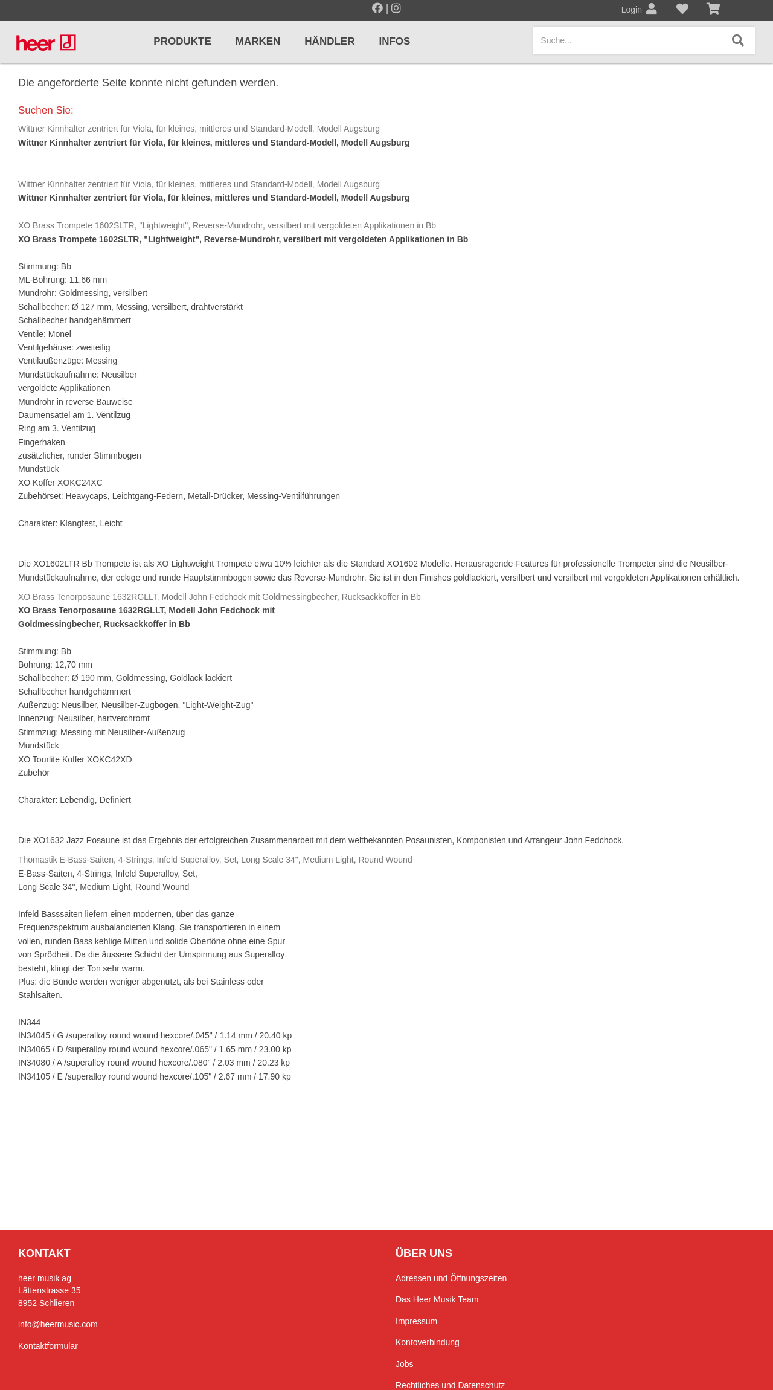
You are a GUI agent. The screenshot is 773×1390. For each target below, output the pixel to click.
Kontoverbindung (428, 1342)
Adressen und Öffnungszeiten (451, 1278)
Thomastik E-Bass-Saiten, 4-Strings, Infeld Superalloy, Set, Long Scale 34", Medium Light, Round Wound (215, 859)
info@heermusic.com (58, 1324)
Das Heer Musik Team (437, 1299)
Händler (329, 41)
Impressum (416, 1321)
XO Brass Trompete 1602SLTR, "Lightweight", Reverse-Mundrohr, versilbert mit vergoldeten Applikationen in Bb (227, 225)
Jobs (405, 1364)
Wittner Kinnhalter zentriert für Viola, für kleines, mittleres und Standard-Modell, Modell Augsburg (199, 129)
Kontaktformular (48, 1346)
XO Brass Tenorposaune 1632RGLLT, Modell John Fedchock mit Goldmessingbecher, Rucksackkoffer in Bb (219, 597)
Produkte (182, 41)
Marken (258, 41)
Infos (394, 41)
